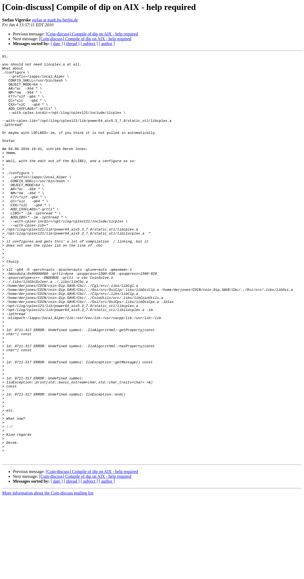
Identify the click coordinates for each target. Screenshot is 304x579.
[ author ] (107, 43)
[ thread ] (72, 43)
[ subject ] (89, 43)
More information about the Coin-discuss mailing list (47, 574)
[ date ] (57, 43)
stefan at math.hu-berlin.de (55, 20)
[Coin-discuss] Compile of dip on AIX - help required (92, 34)
